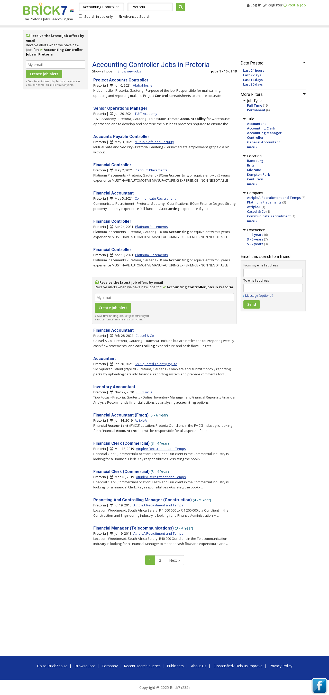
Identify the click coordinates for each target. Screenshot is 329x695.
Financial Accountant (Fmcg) (121, 415)
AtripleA (254, 207)
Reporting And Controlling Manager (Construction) (142, 499)
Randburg (255, 160)
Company (110, 665)
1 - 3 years (255, 234)
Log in (254, 5)
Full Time (254, 105)
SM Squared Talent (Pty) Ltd (156, 364)
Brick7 (45, 9)
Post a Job (295, 5)
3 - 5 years (255, 239)
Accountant (256, 123)
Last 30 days (253, 84)
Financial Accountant (113, 193)
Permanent (256, 110)
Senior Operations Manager (120, 108)
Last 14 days (253, 79)
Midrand (254, 170)
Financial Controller (112, 164)
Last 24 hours (253, 70)
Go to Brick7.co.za (52, 665)
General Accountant (263, 142)
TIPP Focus (144, 392)
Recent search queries (142, 665)
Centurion (255, 179)
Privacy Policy (281, 665)
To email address (256, 280)
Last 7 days (252, 75)
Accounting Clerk (261, 128)
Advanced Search (134, 16)
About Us (198, 665)
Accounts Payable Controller (121, 136)
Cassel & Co (256, 211)
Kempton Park (258, 174)
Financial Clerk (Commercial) (121, 443)
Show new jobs (129, 71)
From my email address (260, 265)
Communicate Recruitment (269, 216)
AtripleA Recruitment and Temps (274, 197)
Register (272, 5)
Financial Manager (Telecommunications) (133, 528)
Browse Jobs (85, 665)
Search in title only (98, 16)
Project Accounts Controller (121, 80)
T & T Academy (146, 113)
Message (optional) (259, 295)
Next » (174, 560)
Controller (255, 137)
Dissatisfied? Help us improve (238, 665)
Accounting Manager (264, 133)
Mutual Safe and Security (154, 142)
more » (252, 147)
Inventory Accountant (114, 386)
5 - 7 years (255, 244)
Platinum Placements (264, 202)
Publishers (175, 665)
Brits (250, 165)
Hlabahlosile (142, 85)
